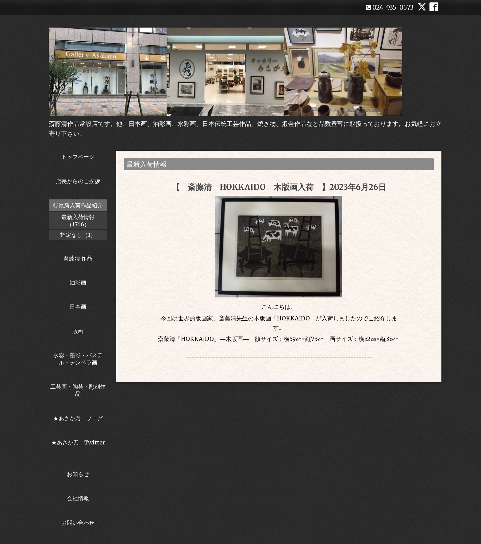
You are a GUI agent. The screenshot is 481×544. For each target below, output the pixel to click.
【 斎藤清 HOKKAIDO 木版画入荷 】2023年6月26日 (279, 187)
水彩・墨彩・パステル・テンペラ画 (78, 359)
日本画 (78, 306)
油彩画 (78, 282)
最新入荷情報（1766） (77, 220)
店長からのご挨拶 (78, 181)
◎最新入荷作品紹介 (78, 205)
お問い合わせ (77, 522)
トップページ (77, 156)
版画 (77, 330)
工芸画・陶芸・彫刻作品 (78, 390)
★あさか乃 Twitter (78, 446)
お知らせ (78, 474)
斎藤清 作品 (77, 258)
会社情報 (78, 498)
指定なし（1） (78, 234)
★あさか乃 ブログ (80, 418)
